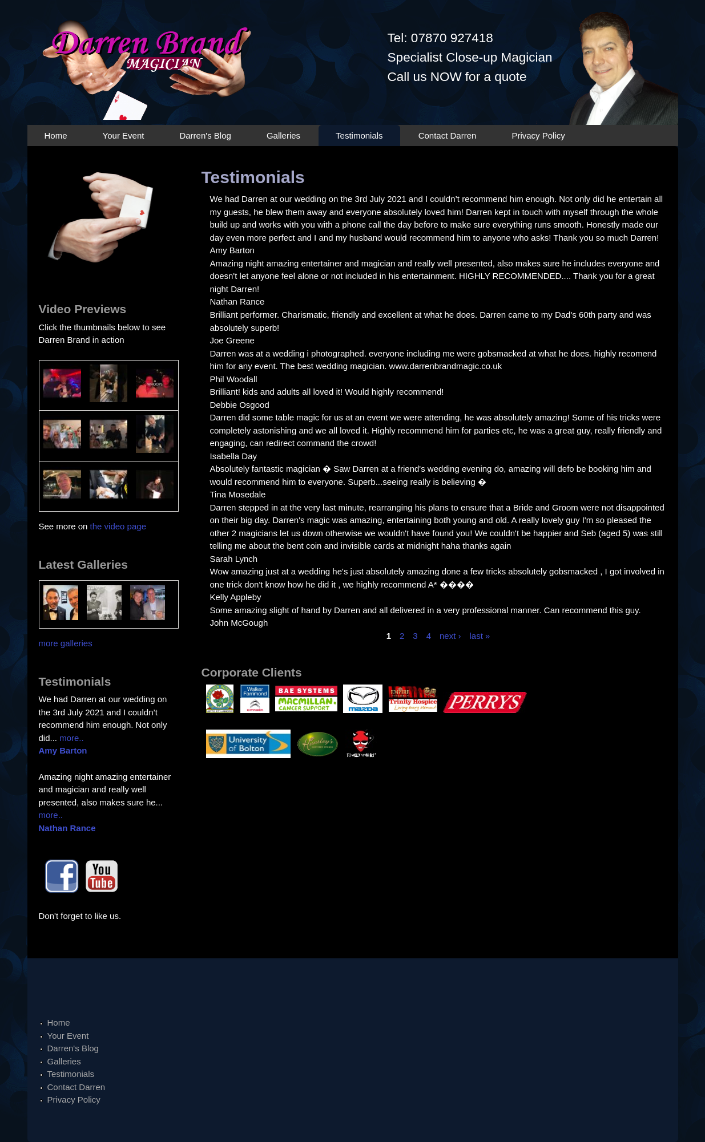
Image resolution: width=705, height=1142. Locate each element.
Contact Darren (447, 135)
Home (56, 135)
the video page (118, 526)
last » (480, 636)
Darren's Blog (205, 135)
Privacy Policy (538, 135)
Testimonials (359, 135)
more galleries (65, 643)
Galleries (283, 135)
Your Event (123, 135)
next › (450, 636)
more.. (71, 738)
